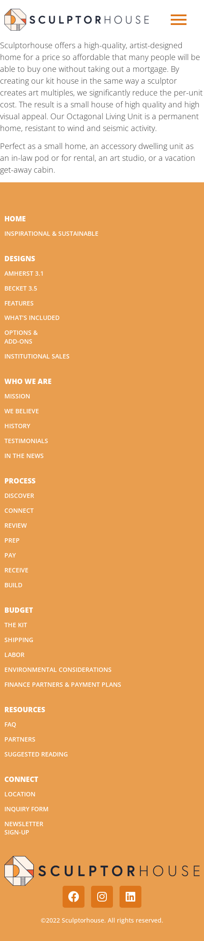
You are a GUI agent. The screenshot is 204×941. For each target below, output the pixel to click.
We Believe (21, 411)
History (17, 426)
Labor (14, 654)
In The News (24, 455)
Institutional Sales (37, 356)
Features (19, 303)
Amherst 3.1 (24, 273)
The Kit (15, 625)
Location (19, 794)
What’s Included (32, 317)
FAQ (10, 724)
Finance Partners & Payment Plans (62, 684)
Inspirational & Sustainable (51, 233)
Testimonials (26, 441)
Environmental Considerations (58, 669)
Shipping (18, 640)
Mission (17, 396)
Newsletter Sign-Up (23, 828)
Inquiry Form (26, 809)
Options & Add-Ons (21, 336)
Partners (19, 739)
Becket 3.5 (20, 288)
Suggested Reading (36, 754)
